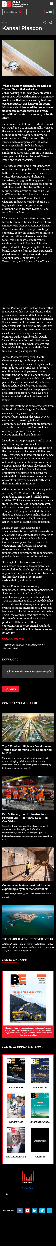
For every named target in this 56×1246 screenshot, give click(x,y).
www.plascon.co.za (13, 638)
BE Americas (16, 1073)
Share (10, 689)
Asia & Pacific (40, 1073)
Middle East (16, 1108)
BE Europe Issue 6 (16, 1142)
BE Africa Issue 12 (40, 1108)
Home (5, 22)
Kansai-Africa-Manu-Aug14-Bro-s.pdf (28, 672)
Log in (49, 12)
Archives (40, 1142)
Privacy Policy (28, 1188)
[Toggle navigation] (51, 3)
